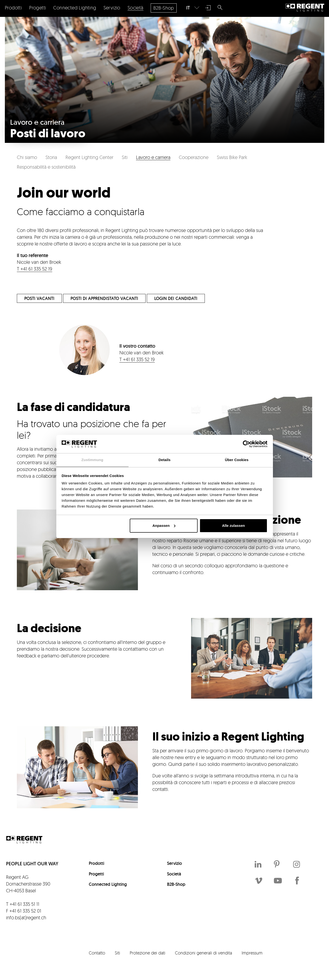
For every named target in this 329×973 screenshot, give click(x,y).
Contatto (97, 952)
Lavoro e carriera (153, 157)
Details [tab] (165, 460)
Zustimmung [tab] (92, 460)
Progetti (96, 874)
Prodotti (96, 863)
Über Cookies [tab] (237, 460)
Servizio (174, 863)
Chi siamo (27, 157)
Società (174, 874)
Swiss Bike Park (232, 157)
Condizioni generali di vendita (203, 952)
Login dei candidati (175, 298)
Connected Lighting (108, 884)
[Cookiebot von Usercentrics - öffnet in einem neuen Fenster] (246, 444)
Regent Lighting (305, 7)
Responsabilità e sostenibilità (46, 167)
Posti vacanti (39, 298)
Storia (51, 157)
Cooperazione (193, 157)
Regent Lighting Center (89, 157)
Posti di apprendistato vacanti (104, 298)
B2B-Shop (176, 884)
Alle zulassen (233, 525)
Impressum (252, 952)
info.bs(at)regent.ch (26, 917)
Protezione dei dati (147, 952)
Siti (125, 157)
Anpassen (163, 525)
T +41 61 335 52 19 (34, 269)
